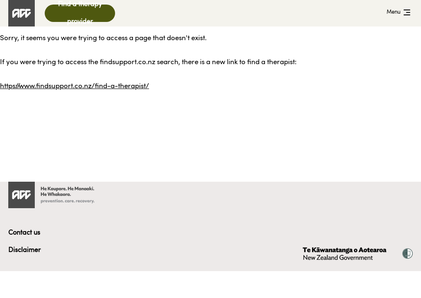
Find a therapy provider (80, 13)
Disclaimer (24, 250)
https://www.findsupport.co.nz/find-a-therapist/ (74, 86)
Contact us (24, 233)
